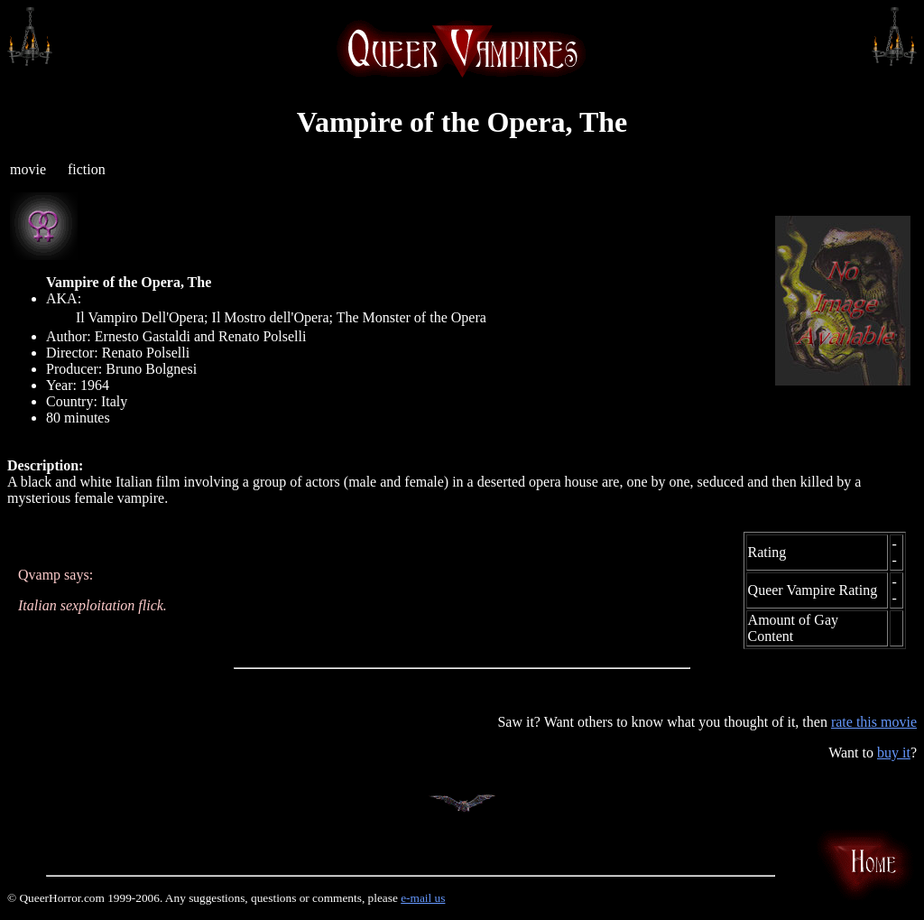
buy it (893, 752)
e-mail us (423, 898)
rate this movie (874, 721)
